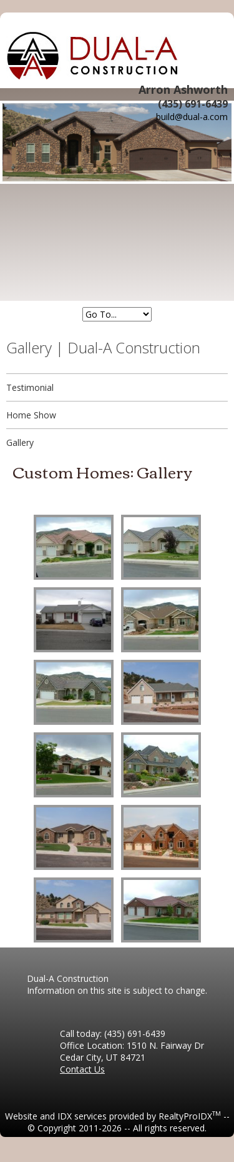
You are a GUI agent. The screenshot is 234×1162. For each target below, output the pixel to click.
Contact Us (82, 1069)
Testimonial (30, 387)
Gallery (20, 442)
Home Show (31, 415)
